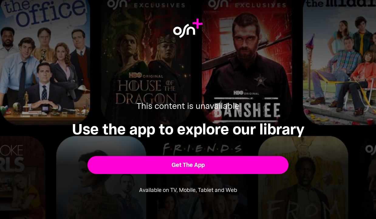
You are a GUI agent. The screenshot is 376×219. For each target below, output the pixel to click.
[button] (188, 165)
